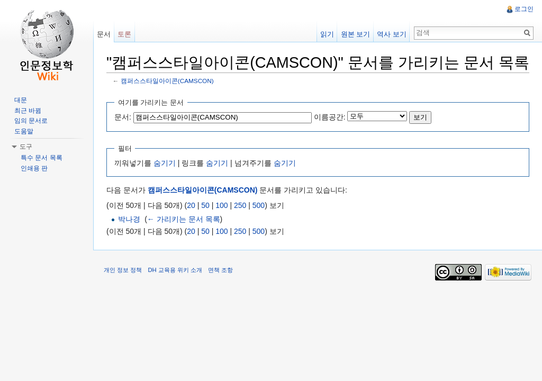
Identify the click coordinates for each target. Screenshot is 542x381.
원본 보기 (356, 34)
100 (221, 205)
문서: (122, 117)
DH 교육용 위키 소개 (175, 270)
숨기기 (164, 163)
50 (205, 205)
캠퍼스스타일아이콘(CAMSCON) (167, 80)
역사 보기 (391, 34)
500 (258, 205)
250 (240, 205)
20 (191, 205)
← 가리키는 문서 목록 (183, 219)
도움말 (23, 131)
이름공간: (330, 117)
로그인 (524, 9)
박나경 (129, 219)
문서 (104, 34)
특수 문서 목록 (41, 157)
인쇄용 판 (34, 168)
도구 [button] (26, 146)
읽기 (327, 34)
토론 (124, 34)
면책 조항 (220, 270)
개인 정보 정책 (123, 270)
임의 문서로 (31, 120)
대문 (20, 100)
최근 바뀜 (27, 110)
